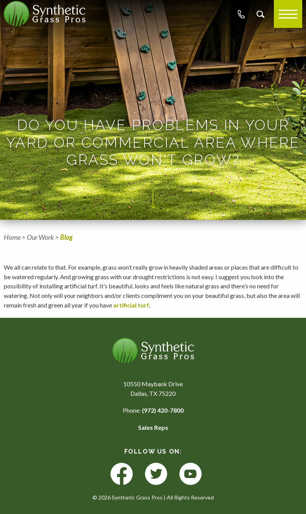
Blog (66, 237)
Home (12, 237)
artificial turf (131, 305)
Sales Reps (153, 427)
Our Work (40, 237)
